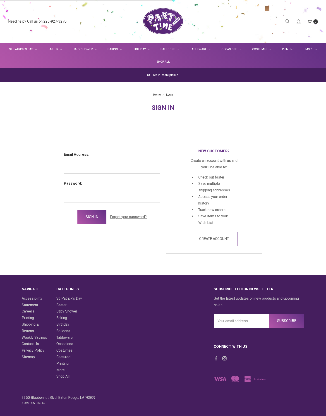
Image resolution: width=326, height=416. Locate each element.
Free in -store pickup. (163, 75)
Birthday (141, 49)
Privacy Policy (33, 350)
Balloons (170, 49)
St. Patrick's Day (23, 49)
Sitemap (28, 357)
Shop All (163, 61)
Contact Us (30, 344)
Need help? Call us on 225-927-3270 (37, 21)
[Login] (298, 21)
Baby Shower (85, 49)
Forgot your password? (128, 217)
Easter (55, 49)
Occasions (231, 49)
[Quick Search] (287, 21)
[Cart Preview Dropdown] (312, 21)
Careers (28, 311)
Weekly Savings (34, 337)
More (308, 49)
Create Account (214, 239)
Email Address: (76, 154)
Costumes (261, 49)
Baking (115, 49)
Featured (63, 357)
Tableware (200, 49)
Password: (73, 183)
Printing (288, 49)
